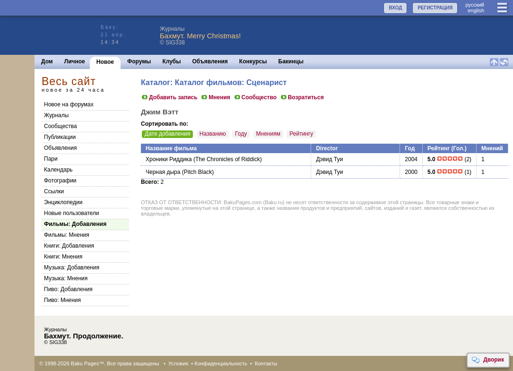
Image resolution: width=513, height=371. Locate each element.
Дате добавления (167, 133)
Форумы (139, 61)
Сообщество (255, 97)
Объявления (210, 61)
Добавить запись (169, 97)
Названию (213, 133)
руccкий (474, 5)
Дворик (487, 360)
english (476, 10)
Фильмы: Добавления (75, 224)
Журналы (56, 115)
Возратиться (302, 97)
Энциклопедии (63, 202)
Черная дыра (163, 172)
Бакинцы (291, 61)
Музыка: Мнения (65, 278)
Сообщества (60, 126)
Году (241, 133)
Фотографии (60, 180)
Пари (51, 158)
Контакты (266, 363)
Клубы (171, 61)
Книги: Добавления (69, 245)
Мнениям (268, 133)
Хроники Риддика (169, 159)
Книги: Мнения (63, 256)
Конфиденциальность (220, 363)
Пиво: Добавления (68, 289)
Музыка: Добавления (71, 267)
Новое (105, 62)
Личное (74, 61)
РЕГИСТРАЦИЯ (434, 7)
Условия (178, 363)
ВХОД (395, 7)
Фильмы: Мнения (66, 235)
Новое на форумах (69, 104)
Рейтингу (301, 133)
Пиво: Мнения (62, 300)
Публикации (60, 137)
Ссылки (54, 191)
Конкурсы (253, 61)
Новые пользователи (71, 213)
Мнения (215, 97)
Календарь (58, 169)
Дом (47, 61)
